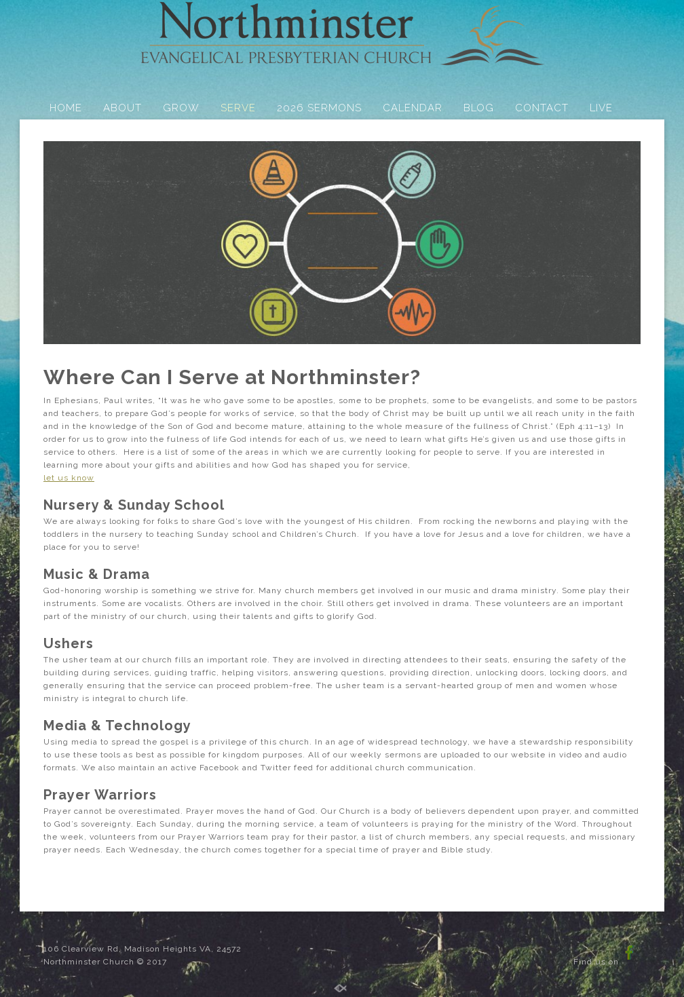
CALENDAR (412, 108)
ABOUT (122, 108)
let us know (68, 478)
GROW (181, 108)
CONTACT (542, 108)
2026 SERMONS (319, 108)
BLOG (478, 108)
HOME (66, 108)
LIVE (601, 108)
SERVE (238, 108)
